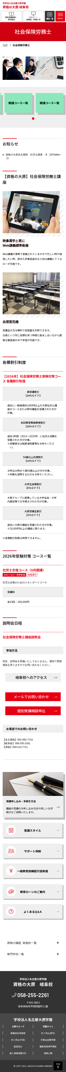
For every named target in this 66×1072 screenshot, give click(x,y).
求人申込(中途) (18, 1039)
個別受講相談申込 (31, 710)
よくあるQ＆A (24, 911)
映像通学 (32, 574)
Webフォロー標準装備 (14, 574)
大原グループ (18, 1026)
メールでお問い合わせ (31, 696)
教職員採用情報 (18, 1033)
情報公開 (48, 1053)
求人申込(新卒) (48, 1033)
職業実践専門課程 (48, 1046)
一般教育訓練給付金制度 (27, 871)
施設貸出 (18, 1046)
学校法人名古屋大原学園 (16, 5)
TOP (5, 45)
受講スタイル (23, 830)
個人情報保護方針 (18, 1053)
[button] (4, 104)
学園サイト (48, 1026)
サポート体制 (23, 851)
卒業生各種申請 (48, 1039)
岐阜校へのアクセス (31, 677)
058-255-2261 (33, 995)
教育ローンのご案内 (25, 891)
